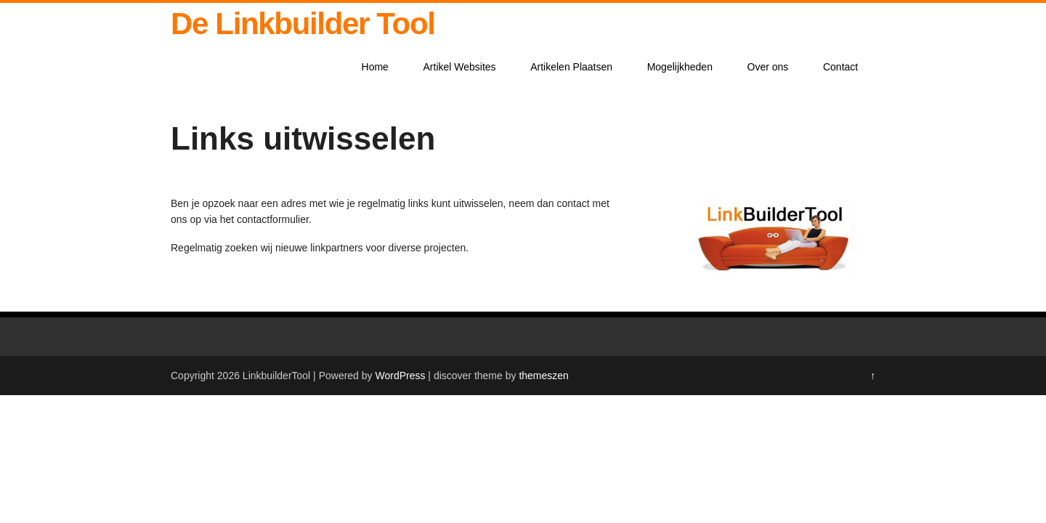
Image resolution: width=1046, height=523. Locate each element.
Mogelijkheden (680, 67)
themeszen (543, 375)
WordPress (400, 375)
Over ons (768, 67)
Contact (840, 67)
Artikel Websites (459, 67)
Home (375, 67)
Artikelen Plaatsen (571, 67)
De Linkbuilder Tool (303, 24)
